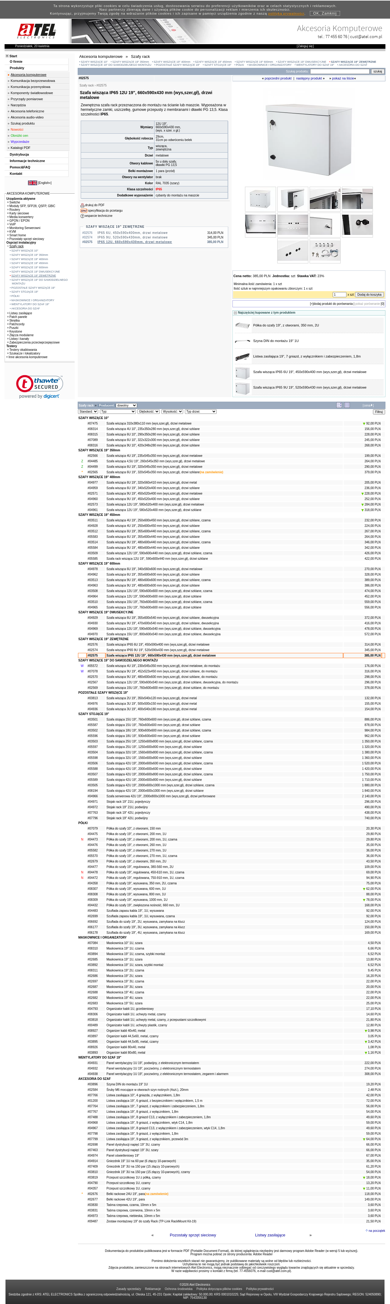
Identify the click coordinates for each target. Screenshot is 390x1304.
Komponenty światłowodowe (32, 93)
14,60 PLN (373, 1014)
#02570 (93, 676)
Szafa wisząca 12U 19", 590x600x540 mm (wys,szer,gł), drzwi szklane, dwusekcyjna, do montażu (172, 682)
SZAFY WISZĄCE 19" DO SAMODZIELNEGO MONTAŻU (116, 64)
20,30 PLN (373, 828)
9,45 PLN (374, 970)
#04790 (93, 1183)
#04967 (93, 1128)
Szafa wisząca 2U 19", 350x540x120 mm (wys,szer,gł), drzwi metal (152, 698)
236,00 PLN (372, 488)
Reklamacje (153, 1289)
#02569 (93, 687)
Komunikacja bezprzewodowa (33, 81)
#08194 (93, 790)
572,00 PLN (372, 634)
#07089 (93, 440)
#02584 (93, 1089)
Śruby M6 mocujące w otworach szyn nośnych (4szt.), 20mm (148, 1089)
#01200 (93, 1100)
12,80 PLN (373, 1025)
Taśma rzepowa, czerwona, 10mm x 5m (133, 1210)
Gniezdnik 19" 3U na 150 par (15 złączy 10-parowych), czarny (148, 1172)
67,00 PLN (373, 1155)
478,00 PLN (372, 628)
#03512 (93, 531)
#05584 (93, 547)
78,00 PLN (372, 899)
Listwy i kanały (18, 338)
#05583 (93, 536)
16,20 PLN (373, 976)
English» (45, 183)
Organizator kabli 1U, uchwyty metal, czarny (136, 1014)
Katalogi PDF (20, 148)
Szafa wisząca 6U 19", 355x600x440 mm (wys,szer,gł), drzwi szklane (153, 536)
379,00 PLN (372, 472)
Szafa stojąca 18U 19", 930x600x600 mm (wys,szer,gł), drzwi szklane (153, 736)
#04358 (93, 883)
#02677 (93, 1199)
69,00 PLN (373, 872)
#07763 (93, 812)
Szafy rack (15, 246)
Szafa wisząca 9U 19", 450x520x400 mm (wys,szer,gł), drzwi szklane (153, 499)
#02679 (93, 861)
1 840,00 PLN (371, 790)
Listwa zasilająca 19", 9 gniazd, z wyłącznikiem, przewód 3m (147, 1139)
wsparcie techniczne (98, 215)
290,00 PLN (372, 466)
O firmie (16, 61)
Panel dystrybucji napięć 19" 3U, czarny (133, 1144)
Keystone (14, 331)
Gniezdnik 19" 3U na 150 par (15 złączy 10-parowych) (143, 1166)
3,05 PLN (374, 1036)
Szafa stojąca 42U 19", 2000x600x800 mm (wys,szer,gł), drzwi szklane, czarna (160, 774)
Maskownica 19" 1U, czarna (125, 948)
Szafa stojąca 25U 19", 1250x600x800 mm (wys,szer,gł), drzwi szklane (154, 747)
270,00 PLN (372, 569)
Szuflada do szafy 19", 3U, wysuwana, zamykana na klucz (146, 927)
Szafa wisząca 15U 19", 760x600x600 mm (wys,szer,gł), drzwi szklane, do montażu (163, 687)
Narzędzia (18, 105)
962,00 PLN (372, 736)
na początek (377, 1230)
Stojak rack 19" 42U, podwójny (127, 818)
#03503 (93, 741)
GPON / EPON (18, 220)
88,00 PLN (373, 894)
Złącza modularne (20, 335)
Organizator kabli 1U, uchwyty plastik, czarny (137, 1025)
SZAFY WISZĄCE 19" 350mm (130, 61)
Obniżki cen (19, 135)
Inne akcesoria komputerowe (27, 357)
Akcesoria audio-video (27, 117)
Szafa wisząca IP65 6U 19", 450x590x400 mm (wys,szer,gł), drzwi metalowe (310, 372)
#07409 (93, 1166)
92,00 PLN (372, 423)
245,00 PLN (372, 440)
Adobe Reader (263, 1254)
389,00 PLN (372, 580)
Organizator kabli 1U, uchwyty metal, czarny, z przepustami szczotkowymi (156, 1019)
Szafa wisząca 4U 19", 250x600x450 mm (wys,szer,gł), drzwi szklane (153, 525)
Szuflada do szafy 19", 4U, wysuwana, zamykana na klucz (146, 932)
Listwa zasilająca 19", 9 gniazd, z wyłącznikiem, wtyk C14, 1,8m (150, 1122)
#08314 (93, 429)
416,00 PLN (372, 623)
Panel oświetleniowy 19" (123, 1155)
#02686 (93, 976)
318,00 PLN (371, 510)
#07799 (93, 1139)
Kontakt (16, 173)
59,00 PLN (373, 1122)
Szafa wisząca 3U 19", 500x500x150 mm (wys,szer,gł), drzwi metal (152, 703)
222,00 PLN (372, 1063)
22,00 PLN (373, 981)
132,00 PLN (372, 698)
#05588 (93, 768)
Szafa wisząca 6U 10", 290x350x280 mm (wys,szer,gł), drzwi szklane (153, 434)
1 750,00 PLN (371, 774)
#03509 (93, 553)
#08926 (93, 1047)
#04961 (93, 510)
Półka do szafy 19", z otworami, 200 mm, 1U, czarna (142, 839)
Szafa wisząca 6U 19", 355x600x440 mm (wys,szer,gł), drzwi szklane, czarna (159, 531)
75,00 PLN (373, 883)
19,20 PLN (373, 1084)
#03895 (93, 1041)
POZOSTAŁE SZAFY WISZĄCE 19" (178, 64)
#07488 (93, 1117)
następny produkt (309, 78)
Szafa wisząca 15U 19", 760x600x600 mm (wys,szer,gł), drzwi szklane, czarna (159, 602)
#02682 (93, 997)
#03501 (93, 719)
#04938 (93, 1074)
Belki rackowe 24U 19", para (126, 1194)
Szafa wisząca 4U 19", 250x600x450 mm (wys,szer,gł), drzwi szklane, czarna (159, 520)
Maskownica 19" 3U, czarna (125, 981)
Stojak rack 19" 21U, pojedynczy (129, 801)
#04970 (93, 634)
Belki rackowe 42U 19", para (126, 1199)
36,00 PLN (373, 850)
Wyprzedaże (20, 141)
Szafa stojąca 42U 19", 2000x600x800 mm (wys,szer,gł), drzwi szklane (154, 779)
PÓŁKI (240, 64)
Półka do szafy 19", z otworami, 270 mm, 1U (136, 850)
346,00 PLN (372, 542)
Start (13, 56)
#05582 (93, 850)
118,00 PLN (372, 1194)
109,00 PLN (372, 867)
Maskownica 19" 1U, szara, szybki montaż (135, 965)
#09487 (93, 1221)
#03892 (93, 965)
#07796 (93, 818)
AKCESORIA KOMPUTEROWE (28, 193)
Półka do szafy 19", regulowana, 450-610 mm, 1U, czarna (145, 872)
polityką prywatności (286, 13)
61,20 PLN (373, 1166)
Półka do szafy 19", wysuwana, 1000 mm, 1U (137, 899)
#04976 (93, 703)
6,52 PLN (374, 954)
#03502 (93, 730)
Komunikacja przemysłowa (30, 87)
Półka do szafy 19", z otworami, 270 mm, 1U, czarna (142, 856)
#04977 (93, 482)
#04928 (93, 525)
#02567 (93, 682)
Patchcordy (16, 324)
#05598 (93, 757)
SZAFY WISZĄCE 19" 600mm (254, 61)
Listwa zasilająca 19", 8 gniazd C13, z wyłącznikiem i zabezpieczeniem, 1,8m (159, 1117)
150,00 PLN (372, 927)
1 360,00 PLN (371, 757)
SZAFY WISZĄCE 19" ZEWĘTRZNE (353, 61)
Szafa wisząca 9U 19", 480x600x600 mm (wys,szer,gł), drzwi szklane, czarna (159, 580)
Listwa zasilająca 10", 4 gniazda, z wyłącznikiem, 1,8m (143, 1095)
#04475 (93, 834)
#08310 (93, 948)
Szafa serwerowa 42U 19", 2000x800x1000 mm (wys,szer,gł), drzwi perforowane (161, 796)
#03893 (93, 1052)
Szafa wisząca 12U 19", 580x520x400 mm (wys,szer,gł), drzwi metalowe (155, 504)
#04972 (93, 807)
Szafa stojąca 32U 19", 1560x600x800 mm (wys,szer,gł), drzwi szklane (154, 757)
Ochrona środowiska (179, 1289)
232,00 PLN (372, 520)
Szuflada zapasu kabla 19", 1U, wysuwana (135, 910)
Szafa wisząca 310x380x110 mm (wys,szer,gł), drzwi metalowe (149, 423)
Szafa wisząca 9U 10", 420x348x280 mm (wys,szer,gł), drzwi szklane (153, 445)
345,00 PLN (372, 650)
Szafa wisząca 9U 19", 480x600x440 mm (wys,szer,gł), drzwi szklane (153, 547)
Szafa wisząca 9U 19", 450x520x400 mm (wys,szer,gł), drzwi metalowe (155, 493)
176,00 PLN (372, 666)
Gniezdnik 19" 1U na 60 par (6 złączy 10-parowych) (141, 1161)
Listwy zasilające (270, 1235)
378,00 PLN (372, 687)
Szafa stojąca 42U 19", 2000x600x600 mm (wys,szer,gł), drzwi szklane (154, 768)
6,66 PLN (374, 948)
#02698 (93, 1144)
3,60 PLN (374, 1205)
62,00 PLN (372, 888)
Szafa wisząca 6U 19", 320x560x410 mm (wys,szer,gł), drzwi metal (152, 482)
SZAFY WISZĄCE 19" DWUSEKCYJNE (302, 61)
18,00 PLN (372, 1177)
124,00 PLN (372, 921)
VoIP (11, 224)
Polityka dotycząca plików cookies (219, 1289)
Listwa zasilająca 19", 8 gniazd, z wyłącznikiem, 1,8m (143, 1111)
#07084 (93, 943)
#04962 (93, 574)
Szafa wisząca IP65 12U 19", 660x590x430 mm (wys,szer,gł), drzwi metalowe (161, 655)
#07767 (93, 1111)
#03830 (93, 1205)
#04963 (93, 585)
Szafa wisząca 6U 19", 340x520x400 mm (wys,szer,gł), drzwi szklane (153, 488)
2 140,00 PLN (371, 796)
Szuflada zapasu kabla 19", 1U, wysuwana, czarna (141, 916)
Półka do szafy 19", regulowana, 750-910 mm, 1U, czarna (145, 877)
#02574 (93, 650)
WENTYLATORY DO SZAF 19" (315, 64)
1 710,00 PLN (371, 779)
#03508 (93, 591)
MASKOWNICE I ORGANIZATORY (270, 64)
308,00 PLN (372, 1074)
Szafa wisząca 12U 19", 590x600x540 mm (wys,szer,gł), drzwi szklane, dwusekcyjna (164, 628)
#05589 (93, 779)
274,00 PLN (372, 1068)
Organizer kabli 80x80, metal (126, 1052)
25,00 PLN (373, 1003)
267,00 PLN (372, 531)
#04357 (93, 1188)
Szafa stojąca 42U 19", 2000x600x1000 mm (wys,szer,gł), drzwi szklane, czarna (160, 785)
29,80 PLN (373, 834)
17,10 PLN (373, 1008)
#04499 (93, 466)
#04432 (93, 905)
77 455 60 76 (336, 36)
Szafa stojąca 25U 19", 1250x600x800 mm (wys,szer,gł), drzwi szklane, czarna (160, 741)
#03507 (93, 774)
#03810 (93, 1172)
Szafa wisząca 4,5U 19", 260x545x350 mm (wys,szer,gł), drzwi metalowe (156, 461)
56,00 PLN (373, 1106)
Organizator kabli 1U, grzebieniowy (130, 1008)
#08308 (93, 894)
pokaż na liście (343, 78)
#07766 (93, 1095)
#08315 (93, 434)
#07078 (93, 671)
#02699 (93, 916)
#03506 (93, 763)
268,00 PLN (372, 445)
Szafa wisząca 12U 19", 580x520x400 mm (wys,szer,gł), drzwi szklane (154, 510)
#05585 (93, 558)
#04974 (93, 1155)
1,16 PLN (373, 1052)
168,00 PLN (372, 905)
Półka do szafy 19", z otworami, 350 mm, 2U (286, 325)
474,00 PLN (372, 591)
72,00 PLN (373, 1100)
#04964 (93, 596)
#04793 (93, 1008)
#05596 (93, 736)
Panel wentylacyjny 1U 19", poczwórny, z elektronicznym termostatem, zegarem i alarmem (168, 1074)
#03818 (93, 1019)
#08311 (93, 970)
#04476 (93, 845)
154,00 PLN (372, 709)
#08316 (93, 445)
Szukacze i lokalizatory (23, 353)
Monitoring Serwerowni (24, 228)
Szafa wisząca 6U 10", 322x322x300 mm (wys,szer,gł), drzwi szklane (153, 440)
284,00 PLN (371, 504)
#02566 (93, 455)
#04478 (93, 872)
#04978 (93, 569)
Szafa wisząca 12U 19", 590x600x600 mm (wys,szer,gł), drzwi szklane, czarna (159, 591)
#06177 (93, 927)
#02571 (93, 493)
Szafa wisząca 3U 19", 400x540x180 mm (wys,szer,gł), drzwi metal (152, 709)
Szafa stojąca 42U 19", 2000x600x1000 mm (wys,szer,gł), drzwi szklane (155, 790)
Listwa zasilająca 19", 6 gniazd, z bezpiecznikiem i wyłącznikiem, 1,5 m (155, 1100)
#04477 (93, 867)
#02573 (93, 504)
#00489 (93, 1025)
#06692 (93, 921)
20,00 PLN (373, 987)
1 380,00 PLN (371, 752)
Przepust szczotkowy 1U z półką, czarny (134, 1177)
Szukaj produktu (23, 123)
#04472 (93, 877)
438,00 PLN (372, 812)
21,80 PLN (373, 1019)
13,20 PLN (373, 1183)
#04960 (93, 499)
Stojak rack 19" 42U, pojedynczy (129, 812)
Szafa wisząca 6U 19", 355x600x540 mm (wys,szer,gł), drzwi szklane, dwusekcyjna (163, 617)
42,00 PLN (373, 1095)
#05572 (93, 666)
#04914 (93, 1161)
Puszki (12, 328)
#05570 (93, 856)
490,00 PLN (372, 807)
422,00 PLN (372, 558)
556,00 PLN (372, 607)
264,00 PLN (372, 461)
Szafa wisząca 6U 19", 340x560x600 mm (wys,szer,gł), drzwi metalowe (155, 569)
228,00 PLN (372, 434)
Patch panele (17, 317)
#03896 (93, 1084)
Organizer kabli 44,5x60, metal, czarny (133, 1036)
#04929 (93, 617)
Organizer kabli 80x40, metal (126, 1047)
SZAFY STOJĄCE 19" (217, 64)
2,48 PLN (374, 1089)
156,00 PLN (372, 429)
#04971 (93, 801)
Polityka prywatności (260, 1289)
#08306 (93, 1014)
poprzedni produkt (278, 78)
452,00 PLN (372, 596)
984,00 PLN (372, 730)
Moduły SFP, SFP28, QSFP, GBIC (31, 206)
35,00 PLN (373, 845)
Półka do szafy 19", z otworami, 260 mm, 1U (136, 845)
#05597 (93, 747)
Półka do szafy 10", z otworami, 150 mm (134, 828)
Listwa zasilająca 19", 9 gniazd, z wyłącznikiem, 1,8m (143, 1133)
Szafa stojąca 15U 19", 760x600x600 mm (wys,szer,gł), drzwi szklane (153, 725)
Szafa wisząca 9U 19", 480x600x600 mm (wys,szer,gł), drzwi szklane (153, 585)
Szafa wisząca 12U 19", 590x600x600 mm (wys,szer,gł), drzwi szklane (154, 596)
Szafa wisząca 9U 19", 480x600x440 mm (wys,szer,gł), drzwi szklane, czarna (159, 542)
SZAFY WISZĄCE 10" (94, 61)
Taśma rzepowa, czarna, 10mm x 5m (131, 1205)
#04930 (93, 623)
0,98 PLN (373, 1030)
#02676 (93, 1194)
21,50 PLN (373, 1221)
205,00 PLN (372, 482)
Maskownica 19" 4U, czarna (125, 992)
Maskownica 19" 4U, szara (125, 997)
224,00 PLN (372, 525)
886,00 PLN (372, 719)
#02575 (93, 655)
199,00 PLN (372, 455)
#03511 (93, 520)
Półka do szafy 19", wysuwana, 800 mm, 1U (136, 894)
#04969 (93, 628)
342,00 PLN (372, 547)
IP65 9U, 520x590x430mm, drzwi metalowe (133, 237)
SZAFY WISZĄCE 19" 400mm (172, 61)
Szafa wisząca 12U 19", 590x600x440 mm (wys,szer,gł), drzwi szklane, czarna (159, 553)
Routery (13, 209)
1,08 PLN (374, 1047)
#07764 (93, 1106)
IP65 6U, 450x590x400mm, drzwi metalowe (133, 232)
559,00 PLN (372, 602)
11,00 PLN (372, 1188)
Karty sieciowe (18, 213)
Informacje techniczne (27, 161)
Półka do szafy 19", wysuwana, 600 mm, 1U (136, 888)
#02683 (93, 1003)
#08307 (93, 888)
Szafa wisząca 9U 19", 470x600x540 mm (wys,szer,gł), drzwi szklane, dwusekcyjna (163, 623)
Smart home (16, 235)
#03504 (93, 752)
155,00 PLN (372, 703)
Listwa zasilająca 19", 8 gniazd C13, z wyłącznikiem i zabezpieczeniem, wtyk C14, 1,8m (166, 1128)
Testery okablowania (22, 349)
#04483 (93, 910)
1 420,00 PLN (371, 768)
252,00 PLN (372, 499)
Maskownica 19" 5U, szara (125, 1003)
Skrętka (13, 320)
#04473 (93, 839)
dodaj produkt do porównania (333, 303)
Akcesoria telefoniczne (27, 111)
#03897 (93, 1036)
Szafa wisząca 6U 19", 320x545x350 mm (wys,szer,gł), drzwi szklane (153, 472)
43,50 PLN (373, 861)
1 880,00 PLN (371, 785)
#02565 (93, 472)
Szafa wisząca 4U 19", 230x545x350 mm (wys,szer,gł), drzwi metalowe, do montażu (163, 666)
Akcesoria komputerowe (28, 74)
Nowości (17, 129)
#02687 (93, 987)
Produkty (17, 68)
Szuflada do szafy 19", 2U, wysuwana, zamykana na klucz (146, 921)
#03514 (93, 542)
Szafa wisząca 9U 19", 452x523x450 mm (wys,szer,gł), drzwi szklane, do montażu (162, 671)
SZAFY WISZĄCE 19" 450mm (213, 61)
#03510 (93, 602)
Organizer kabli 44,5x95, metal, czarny (133, 1041)
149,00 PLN (372, 1199)
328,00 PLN (372, 574)
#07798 (93, 1133)
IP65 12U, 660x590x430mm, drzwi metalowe (135, 242)
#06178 (93, 932)
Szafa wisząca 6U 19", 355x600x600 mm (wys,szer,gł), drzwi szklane (153, 574)
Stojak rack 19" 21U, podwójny (127, 807)
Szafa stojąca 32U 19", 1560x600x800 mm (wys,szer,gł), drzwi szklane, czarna (160, 752)
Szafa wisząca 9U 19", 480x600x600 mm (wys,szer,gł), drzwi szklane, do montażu (162, 676)
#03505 (93, 785)
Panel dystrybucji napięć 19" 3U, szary (132, 1150)
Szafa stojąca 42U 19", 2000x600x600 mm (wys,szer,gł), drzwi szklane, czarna (160, 763)
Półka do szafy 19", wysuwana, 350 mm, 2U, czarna (142, 883)
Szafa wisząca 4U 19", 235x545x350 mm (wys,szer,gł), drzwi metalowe (155, 455)
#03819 (93, 1177)
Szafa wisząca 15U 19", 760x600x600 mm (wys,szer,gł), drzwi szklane (154, 607)
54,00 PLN (373, 1111)
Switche (13, 202)
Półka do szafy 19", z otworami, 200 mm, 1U (136, 834)
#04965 (93, 607)
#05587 (93, 725)
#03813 (93, 698)
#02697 (93, 981)
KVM (11, 231)
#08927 (93, 1030)
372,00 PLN (372, 617)
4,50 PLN (374, 943)
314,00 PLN (372, 644)
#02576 (93, 644)
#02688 (93, 992)
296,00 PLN (372, 682)
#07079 (93, 828)
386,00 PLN (372, 585)
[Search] (340, 71)
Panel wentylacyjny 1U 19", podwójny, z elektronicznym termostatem (153, 1063)
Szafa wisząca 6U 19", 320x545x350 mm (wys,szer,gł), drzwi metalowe (155, 466)
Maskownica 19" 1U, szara (125, 959)
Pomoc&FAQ (20, 167)
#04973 (93, 1216)
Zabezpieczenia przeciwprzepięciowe (33, 342)
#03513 (93, 580)
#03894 (93, 954)
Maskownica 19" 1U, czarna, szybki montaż (136, 954)
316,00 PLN (372, 671)
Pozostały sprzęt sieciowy (193, 1235)
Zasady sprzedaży (128, 1289)
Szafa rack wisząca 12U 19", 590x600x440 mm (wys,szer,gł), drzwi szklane (157, 558)
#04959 (93, 488)
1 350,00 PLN (371, 741)
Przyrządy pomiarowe (27, 99)
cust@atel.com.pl (366, 36)
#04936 (93, 709)
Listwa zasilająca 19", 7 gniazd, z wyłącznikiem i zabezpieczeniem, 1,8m (307, 356)
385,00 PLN (372, 655)
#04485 (93, 461)
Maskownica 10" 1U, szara (125, 943)
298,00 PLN (372, 676)
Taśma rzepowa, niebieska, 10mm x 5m (133, 1216)
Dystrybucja (19, 154)
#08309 (93, 899)
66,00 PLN (373, 1144)
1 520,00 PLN (371, 763)
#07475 (93, 423)
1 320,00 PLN (371, 747)
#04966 (93, 796)
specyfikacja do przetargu (105, 210)
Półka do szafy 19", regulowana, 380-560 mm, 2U (140, 867)
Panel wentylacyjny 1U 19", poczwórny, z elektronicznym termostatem (154, 1068)
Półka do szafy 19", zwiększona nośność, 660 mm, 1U (143, 905)
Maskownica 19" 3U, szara (125, 987)
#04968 (93, 1122)
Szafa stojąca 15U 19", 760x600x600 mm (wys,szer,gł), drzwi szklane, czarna (159, 719)
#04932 (93, 1068)
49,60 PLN (373, 1117)
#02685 (93, 959)
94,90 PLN (373, 877)
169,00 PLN (372, 932)
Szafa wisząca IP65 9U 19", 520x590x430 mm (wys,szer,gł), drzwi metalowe (310, 387)
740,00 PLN (372, 818)
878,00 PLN (372, 725)
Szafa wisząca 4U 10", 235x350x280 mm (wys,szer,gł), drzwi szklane (153, 429)
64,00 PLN (372, 1139)
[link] (39, 387)
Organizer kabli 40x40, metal (126, 1030)
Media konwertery (20, 217)
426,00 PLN (372, 553)
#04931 (93, 1063)
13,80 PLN (373, 959)
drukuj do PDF (95, 205)
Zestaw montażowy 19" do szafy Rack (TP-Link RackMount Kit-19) (152, 1221)
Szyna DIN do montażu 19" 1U (276, 341)
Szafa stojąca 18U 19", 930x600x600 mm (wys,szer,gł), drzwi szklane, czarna (159, 730)
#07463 (93, 1150)
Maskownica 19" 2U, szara (125, 976)
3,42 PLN (373, 1041)
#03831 (93, 1210)
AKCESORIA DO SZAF (353, 64)
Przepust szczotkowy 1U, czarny (129, 1183)
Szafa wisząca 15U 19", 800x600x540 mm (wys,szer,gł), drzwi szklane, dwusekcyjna (164, 634)
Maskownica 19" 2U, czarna (125, 970)
